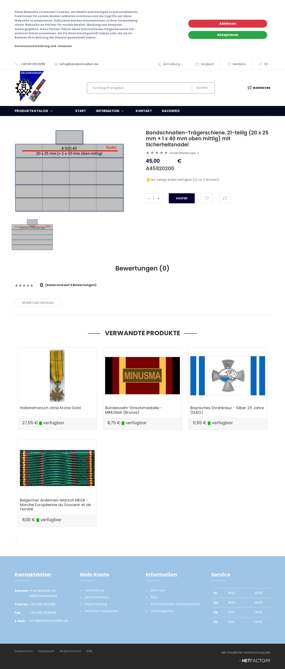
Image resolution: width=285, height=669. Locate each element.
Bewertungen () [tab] (142, 268)
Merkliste (236, 64)
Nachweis (171, 111)
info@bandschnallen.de (79, 64)
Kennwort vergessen (102, 611)
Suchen (202, 88)
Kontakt (144, 111)
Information (111, 111)
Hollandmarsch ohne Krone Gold (50, 407)
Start (80, 111)
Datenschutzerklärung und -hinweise (43, 46)
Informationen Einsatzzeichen (175, 604)
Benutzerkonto (97, 597)
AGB (89, 651)
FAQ (154, 597)
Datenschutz (24, 651)
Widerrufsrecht (70, 651)
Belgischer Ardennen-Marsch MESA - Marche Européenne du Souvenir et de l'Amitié (55, 505)
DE (266, 64)
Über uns (158, 590)
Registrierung (96, 604)
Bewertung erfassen (38, 303)
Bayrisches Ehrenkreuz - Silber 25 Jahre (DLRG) (227, 410)
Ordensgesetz (162, 611)
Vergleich (204, 64)
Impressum (46, 651)
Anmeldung (174, 64)
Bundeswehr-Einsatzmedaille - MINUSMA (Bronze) (133, 410)
